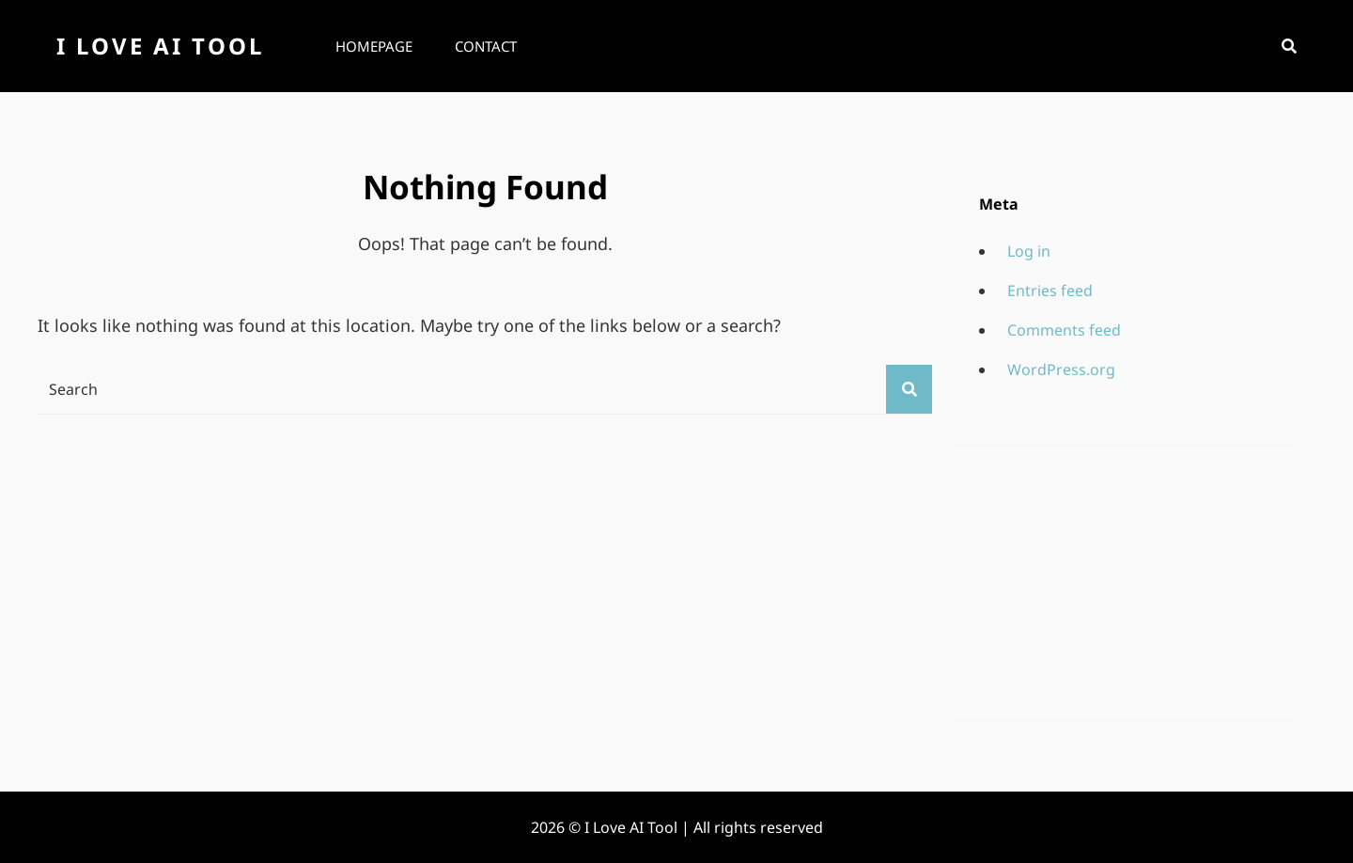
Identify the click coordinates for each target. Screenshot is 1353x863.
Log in (1028, 251)
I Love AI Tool (160, 45)
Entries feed (1050, 290)
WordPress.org (1061, 369)
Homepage (373, 46)
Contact (486, 46)
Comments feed (1064, 330)
